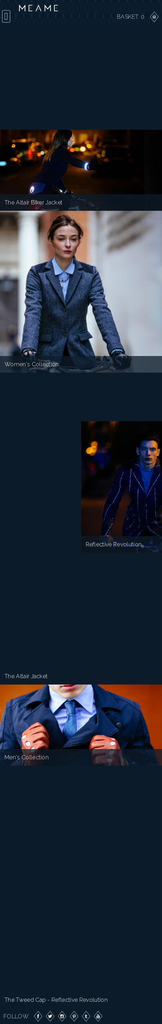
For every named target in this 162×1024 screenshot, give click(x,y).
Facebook (38, 1016)
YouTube (98, 1016)
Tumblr (86, 1016)
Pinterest (74, 1016)
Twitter (50, 1016)
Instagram (62, 1016)
